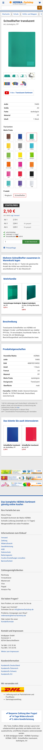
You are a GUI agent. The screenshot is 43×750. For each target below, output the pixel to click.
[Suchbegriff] (19, 8)
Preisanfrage (9, 248)
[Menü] (3, 2)
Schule (16, 14)
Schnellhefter (20, 195)
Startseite (6, 14)
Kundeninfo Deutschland (10, 665)
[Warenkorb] (39, 2)
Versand (4, 538)
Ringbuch (8, 195)
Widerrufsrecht (6, 543)
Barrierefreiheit (6, 561)
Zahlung (4, 541)
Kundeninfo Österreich (9, 668)
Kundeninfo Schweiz (9, 671)
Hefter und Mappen (29, 14)
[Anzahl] (12, 242)
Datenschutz (6, 552)
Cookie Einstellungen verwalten (13, 558)
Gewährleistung (7, 546)
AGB (2, 549)
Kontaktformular (7, 622)
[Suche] (39, 8)
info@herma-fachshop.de (23, 609)
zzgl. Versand (15, 215)
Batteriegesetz (6, 555)
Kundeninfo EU (6, 674)
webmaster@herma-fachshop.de (13, 616)
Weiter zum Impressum (10, 651)
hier (18, 407)
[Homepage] (21, 3)
